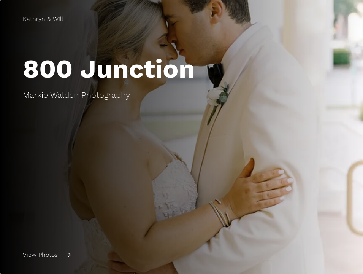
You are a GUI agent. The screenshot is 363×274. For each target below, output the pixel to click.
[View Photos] (93, 255)
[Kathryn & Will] (43, 19)
